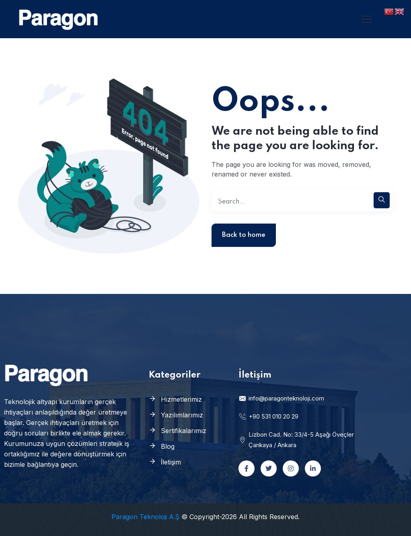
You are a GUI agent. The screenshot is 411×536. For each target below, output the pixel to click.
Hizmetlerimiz (181, 399)
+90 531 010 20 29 (268, 416)
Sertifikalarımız (183, 431)
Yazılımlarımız (182, 415)
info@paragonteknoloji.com (281, 398)
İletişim (171, 462)
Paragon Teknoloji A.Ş (145, 517)
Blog (168, 446)
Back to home (243, 235)
